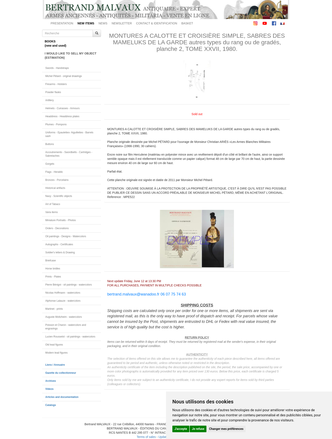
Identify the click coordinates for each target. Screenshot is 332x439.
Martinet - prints (54, 308)
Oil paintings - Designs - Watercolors (65, 236)
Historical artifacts (55, 188)
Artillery (49, 100)
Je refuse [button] (198, 429)
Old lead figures (54, 344)
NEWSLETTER (122, 23)
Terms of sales (146, 437)
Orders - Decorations (57, 228)
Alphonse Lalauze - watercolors (62, 300)
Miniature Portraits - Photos (60, 220)
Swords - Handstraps (57, 68)
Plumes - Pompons (55, 124)
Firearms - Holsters (56, 84)
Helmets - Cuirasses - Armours (62, 108)
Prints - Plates (53, 276)
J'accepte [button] (180, 429)
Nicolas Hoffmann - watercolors (62, 292)
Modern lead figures (56, 352)
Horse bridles (52, 268)
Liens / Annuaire (55, 364)
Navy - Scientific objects (58, 196)
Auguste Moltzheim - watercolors (63, 316)
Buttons (49, 144)
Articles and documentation (62, 397)
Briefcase (50, 260)
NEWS (102, 23)
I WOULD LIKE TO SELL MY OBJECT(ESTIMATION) (70, 55)
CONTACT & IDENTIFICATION (156, 23)
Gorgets (49, 163)
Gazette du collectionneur (60, 372)
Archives (50, 380)
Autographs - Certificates (59, 244)
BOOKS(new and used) (55, 43)
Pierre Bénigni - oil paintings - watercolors (68, 284)
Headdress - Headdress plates (62, 116)
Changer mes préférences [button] (226, 429)
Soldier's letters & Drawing (60, 252)
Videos (49, 388)
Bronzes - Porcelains (57, 179)
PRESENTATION (62, 23)
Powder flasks (53, 92)
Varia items (51, 212)
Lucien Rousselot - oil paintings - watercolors (70, 336)
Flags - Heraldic (54, 171)
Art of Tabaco (52, 204)
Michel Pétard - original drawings (63, 76)
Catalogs (50, 405)
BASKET (187, 23)
